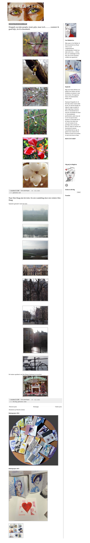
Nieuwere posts (13, 406)
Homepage (36, 406)
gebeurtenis (15, 192)
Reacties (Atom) (20, 409)
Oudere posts (58, 406)
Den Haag (15, 401)
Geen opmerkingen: (25, 190)
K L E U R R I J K (23, 6)
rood (19, 192)
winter (25, 401)
